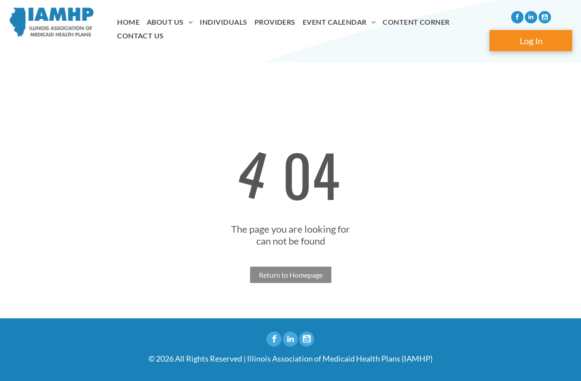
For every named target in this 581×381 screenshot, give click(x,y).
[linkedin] (531, 18)
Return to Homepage (291, 275)
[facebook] (517, 18)
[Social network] (545, 18)
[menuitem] (128, 22)
